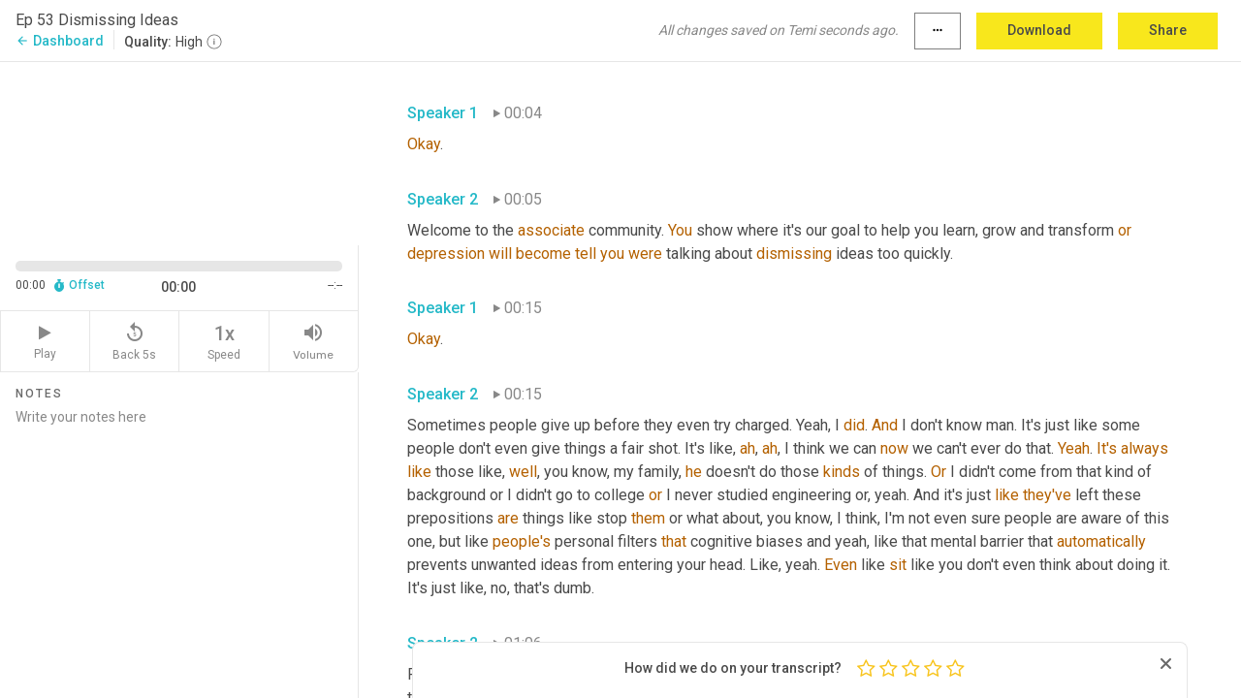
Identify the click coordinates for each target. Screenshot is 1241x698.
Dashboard (60, 40)
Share (1168, 30)
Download (1039, 30)
